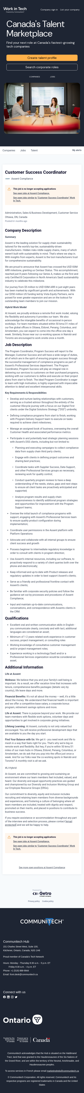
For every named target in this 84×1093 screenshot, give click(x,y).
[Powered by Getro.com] (42, 893)
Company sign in (49, 9)
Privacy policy (34, 901)
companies (9, 150)
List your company (70, 9)
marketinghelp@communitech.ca (63, 1071)
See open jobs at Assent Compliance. (31, 193)
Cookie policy (48, 901)
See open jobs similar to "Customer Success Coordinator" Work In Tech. (44, 199)
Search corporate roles (42, 67)
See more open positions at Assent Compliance (42, 867)
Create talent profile (42, 58)
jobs (23, 150)
